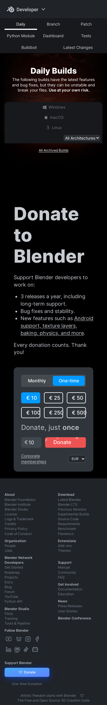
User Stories (67, 611)
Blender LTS (67, 504)
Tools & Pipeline (17, 623)
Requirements (69, 524)
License (11, 514)
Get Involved (68, 584)
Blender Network (19, 557)
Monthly (37, 380)
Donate (27, 672)
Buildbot (29, 47)
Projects (11, 577)
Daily (20, 24)
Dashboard (53, 35)
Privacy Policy (16, 528)
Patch (86, 24)
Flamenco (66, 534)
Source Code (68, 519)
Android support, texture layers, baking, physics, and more (57, 325)
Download (66, 494)
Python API (13, 601)
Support (65, 562)
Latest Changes (78, 47)
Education (66, 594)
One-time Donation (27, 684)
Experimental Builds (73, 514)
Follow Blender (17, 630)
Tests (86, 35)
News (62, 601)
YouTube (11, 596)
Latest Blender (69, 499)
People (10, 546)
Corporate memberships (33, 458)
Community (67, 572)
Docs (9, 582)
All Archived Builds (53, 150)
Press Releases (70, 606)
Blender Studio (16, 509)
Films (9, 613)
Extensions (67, 541)
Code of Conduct (18, 534)
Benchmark (67, 528)
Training (11, 618)
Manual (64, 567)
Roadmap (12, 572)
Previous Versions (72, 509)
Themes (64, 550)
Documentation (70, 589)
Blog (8, 587)
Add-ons (65, 546)
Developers (14, 562)
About (10, 494)
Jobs (8, 550)
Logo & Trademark (19, 519)
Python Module (21, 35)
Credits (10, 524)
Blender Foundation (20, 499)
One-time (69, 380)
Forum (10, 592)
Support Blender (18, 663)
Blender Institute (18, 504)
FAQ (61, 577)
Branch (53, 24)
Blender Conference (74, 618)
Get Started (14, 567)
